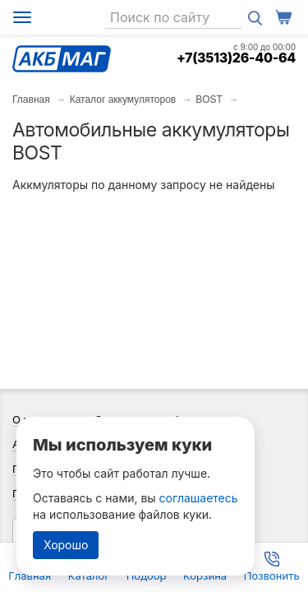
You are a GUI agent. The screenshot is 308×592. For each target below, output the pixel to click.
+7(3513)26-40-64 (236, 57)
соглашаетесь (198, 498)
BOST (209, 99)
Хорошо (66, 545)
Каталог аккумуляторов (123, 99)
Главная (31, 99)
